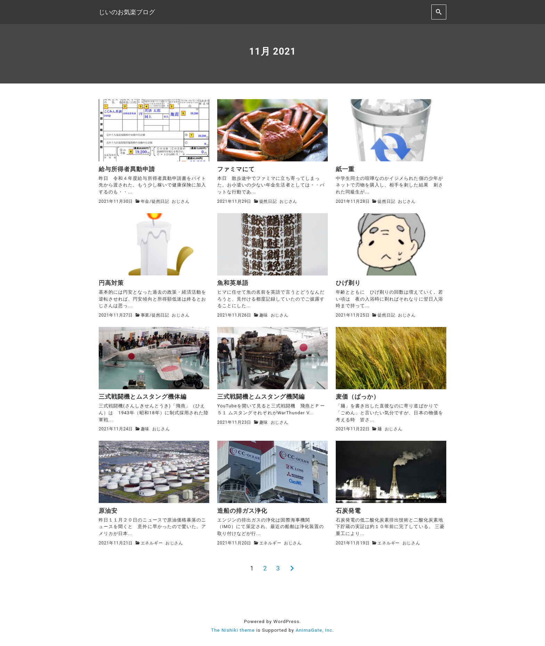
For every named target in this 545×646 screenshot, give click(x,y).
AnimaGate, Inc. (315, 630)
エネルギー (152, 543)
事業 (145, 315)
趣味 (263, 315)
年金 (145, 201)
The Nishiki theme (233, 630)
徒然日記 (160, 201)
